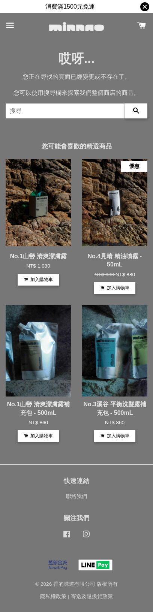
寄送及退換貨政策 (92, 596)
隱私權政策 (53, 596)
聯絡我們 (76, 496)
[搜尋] (65, 110)
